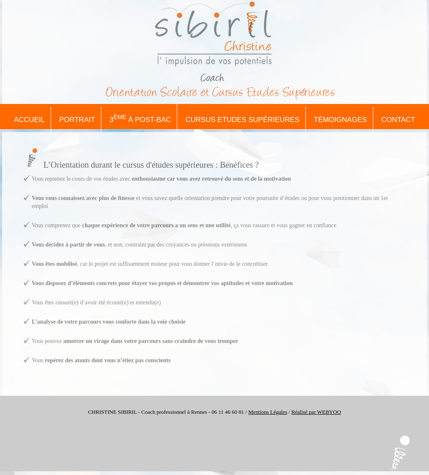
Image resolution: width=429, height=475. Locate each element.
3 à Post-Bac (140, 119)
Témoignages (340, 120)
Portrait (77, 120)
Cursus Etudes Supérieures (243, 120)
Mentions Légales (267, 412)
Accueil (29, 120)
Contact (398, 120)
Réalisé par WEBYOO (316, 412)
